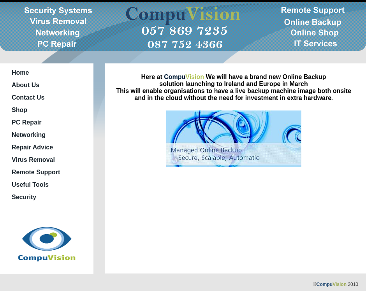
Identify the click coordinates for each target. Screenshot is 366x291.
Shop (19, 110)
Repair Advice (32, 147)
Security (24, 197)
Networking (29, 134)
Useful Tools (30, 184)
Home (20, 72)
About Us (25, 85)
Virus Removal (33, 159)
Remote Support (36, 172)
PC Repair (26, 122)
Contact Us (28, 97)
